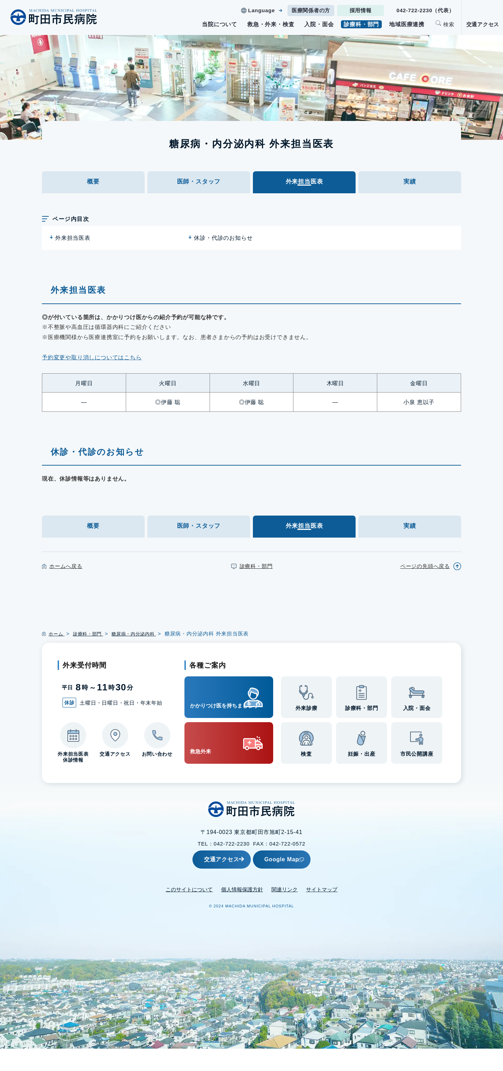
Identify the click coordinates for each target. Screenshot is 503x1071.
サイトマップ (321, 912)
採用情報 (361, 10)
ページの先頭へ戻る (425, 587)
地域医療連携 (406, 24)
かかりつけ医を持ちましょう (217, 719)
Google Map (298, 882)
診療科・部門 (361, 24)
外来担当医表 (72, 249)
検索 (448, 24)
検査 (306, 777)
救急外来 (207, 765)
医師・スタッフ (199, 187)
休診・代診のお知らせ (223, 249)
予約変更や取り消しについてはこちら (92, 368)
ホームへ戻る (65, 587)
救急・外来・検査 (270, 24)
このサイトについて (189, 912)
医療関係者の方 (311, 10)
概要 (93, 187)
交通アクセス (483, 24)
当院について (219, 24)
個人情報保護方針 (242, 912)
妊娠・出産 (362, 777)
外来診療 (307, 731)
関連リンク (284, 912)
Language (261, 10)
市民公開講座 (416, 777)
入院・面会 (319, 24)
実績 (409, 187)
